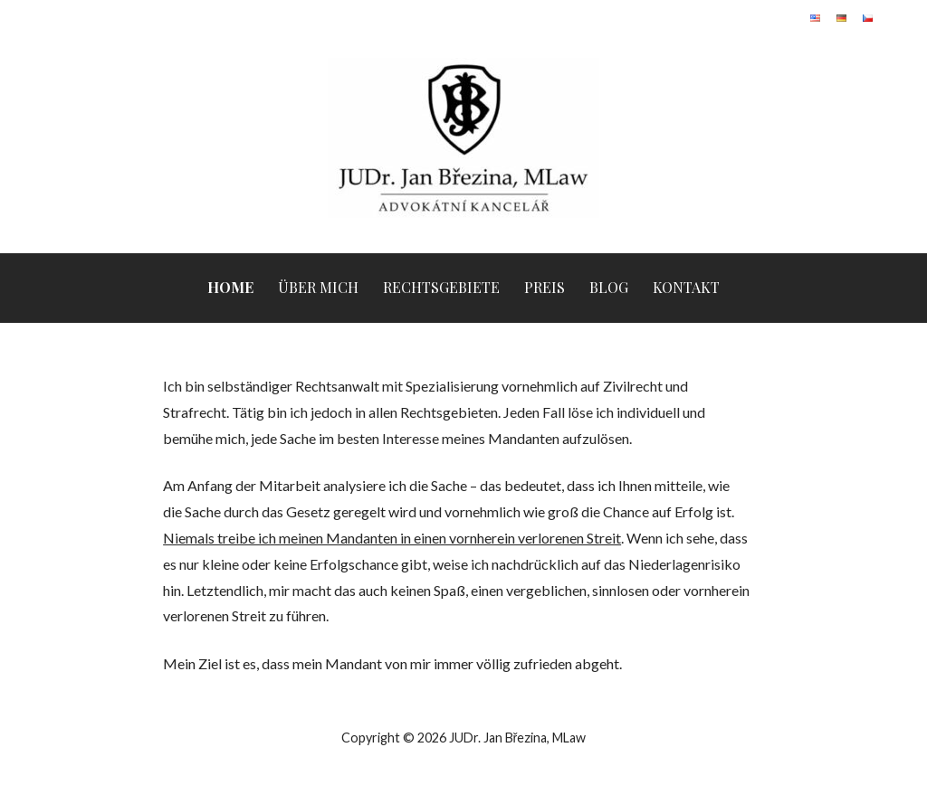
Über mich (318, 287)
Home (230, 287)
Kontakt (686, 287)
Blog (608, 287)
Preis (544, 287)
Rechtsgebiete (441, 287)
